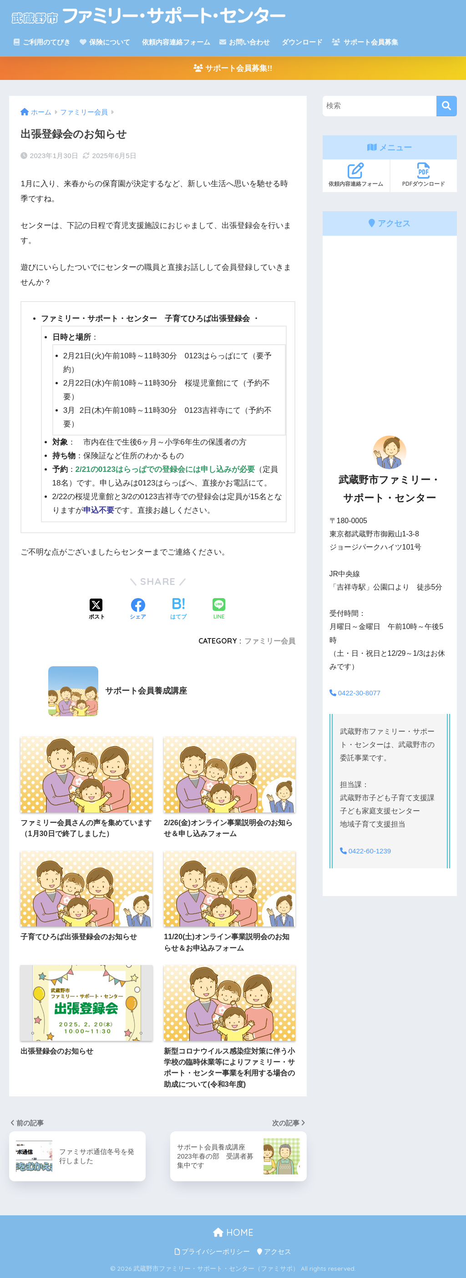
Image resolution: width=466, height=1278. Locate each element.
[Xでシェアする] (97, 610)
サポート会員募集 (365, 42)
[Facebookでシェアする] (138, 610)
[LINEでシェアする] (219, 609)
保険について (105, 42)
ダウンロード (301, 42)
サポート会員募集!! (232, 68)
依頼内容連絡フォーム (175, 42)
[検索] (446, 106)
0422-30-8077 (356, 693)
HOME (233, 1232)
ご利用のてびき (42, 42)
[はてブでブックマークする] (178, 610)
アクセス (274, 1251)
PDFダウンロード (423, 175)
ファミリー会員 (269, 640)
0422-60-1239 (367, 851)
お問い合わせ (244, 42)
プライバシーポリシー (212, 1251)
